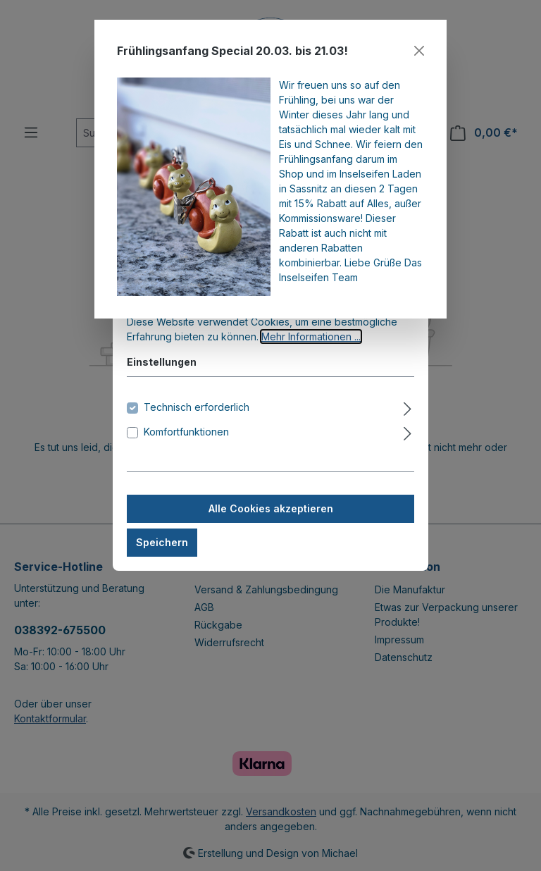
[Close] (419, 50)
